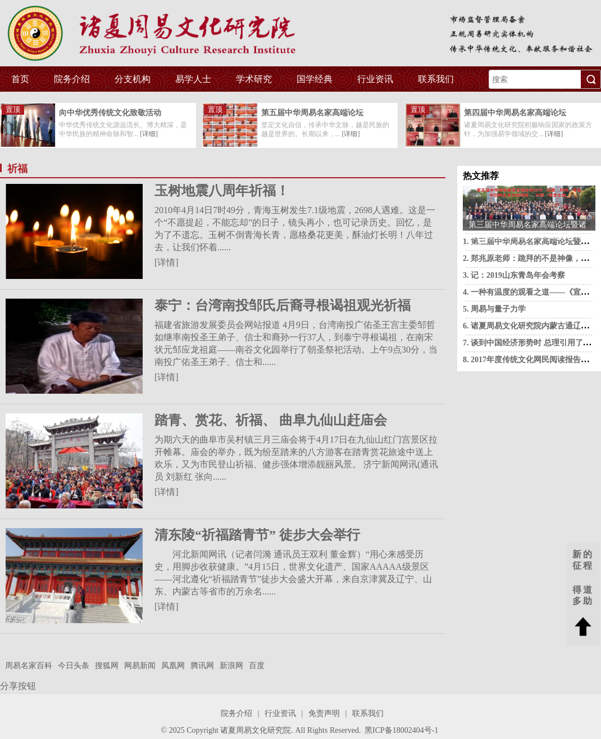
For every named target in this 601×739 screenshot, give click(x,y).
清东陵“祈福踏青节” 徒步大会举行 (257, 535)
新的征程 (583, 559)
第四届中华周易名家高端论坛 (515, 113)
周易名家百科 (28, 665)
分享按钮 (18, 686)
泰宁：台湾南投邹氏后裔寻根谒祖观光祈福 (282, 305)
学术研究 (254, 79)
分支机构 (133, 79)
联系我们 (436, 79)
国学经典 (315, 79)
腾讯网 (202, 665)
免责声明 (324, 713)
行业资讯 (375, 79)
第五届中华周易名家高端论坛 (312, 113)
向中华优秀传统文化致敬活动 (110, 113)
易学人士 (193, 79)
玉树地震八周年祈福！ (221, 190)
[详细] (149, 134)
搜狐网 (107, 665)
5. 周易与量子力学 (494, 309)
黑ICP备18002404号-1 (401, 730)
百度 (257, 665)
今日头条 (73, 665)
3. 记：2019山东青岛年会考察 (514, 275)
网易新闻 (140, 665)
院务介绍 (72, 79)
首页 (20, 79)
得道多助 (583, 595)
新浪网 (231, 665)
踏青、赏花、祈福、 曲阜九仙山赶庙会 (270, 420)
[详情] (166, 262)
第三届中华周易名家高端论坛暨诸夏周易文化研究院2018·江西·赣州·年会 (527, 225)
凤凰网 (173, 665)
